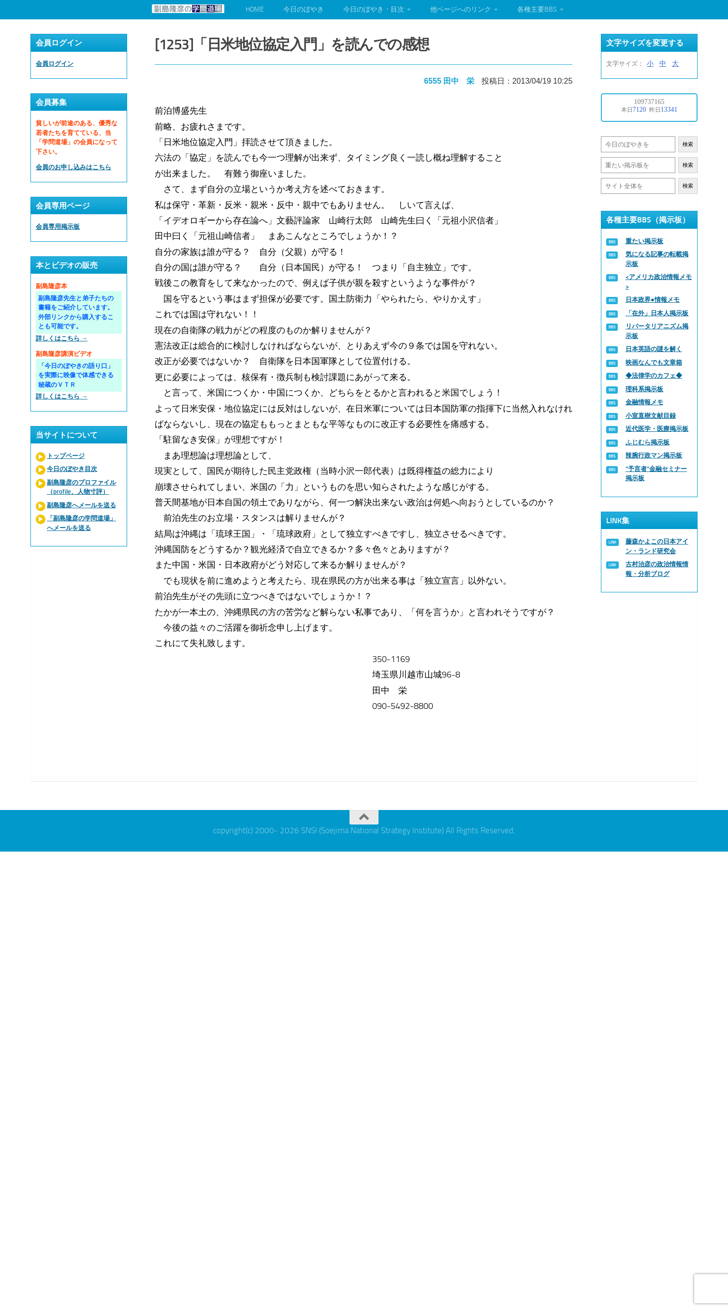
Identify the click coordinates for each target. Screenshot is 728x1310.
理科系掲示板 (644, 389)
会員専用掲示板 (58, 226)
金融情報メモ (644, 402)
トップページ (66, 455)
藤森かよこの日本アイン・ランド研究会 (657, 546)
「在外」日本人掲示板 (657, 313)
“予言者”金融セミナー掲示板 (656, 473)
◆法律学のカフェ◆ (654, 375)
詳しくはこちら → (61, 338)
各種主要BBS (537, 9)
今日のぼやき (303, 9)
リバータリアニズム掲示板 (657, 331)
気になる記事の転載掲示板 (657, 258)
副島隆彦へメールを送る (81, 505)
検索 (688, 144)
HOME (255, 9)
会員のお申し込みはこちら (73, 167)
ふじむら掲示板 (648, 442)
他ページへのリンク (460, 9)
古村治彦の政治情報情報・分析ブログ (657, 568)
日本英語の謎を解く (654, 349)
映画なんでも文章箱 (654, 362)
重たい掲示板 (644, 241)
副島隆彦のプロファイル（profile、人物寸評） (81, 487)
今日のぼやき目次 (72, 468)
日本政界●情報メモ (653, 299)
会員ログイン (54, 63)
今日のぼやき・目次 (373, 9)
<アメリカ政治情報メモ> (659, 281)
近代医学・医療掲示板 (657, 428)
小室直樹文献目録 (651, 415)
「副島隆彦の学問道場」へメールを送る (81, 523)
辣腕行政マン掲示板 (654, 455)
